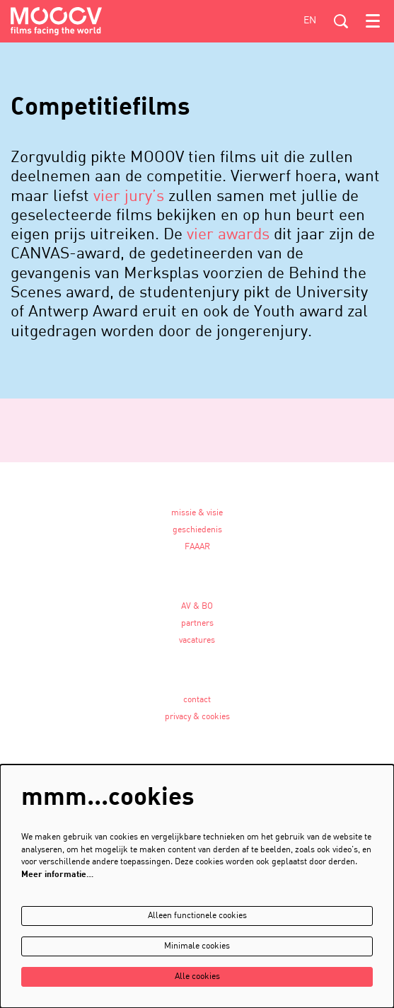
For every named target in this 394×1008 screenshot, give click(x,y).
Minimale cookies (197, 946)
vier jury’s (128, 197)
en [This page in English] (309, 20)
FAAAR (197, 547)
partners (197, 623)
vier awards (228, 235)
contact (197, 700)
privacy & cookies (197, 717)
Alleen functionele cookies (197, 916)
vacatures (197, 640)
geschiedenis (197, 530)
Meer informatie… (57, 875)
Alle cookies (197, 977)
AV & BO (197, 606)
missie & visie (197, 513)
